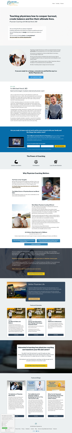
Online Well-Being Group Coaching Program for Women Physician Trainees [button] (23, 241)
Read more (8, 420)
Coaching (57, 3)
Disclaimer (28, 428)
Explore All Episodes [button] (34, 298)
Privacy (23, 428)
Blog (36, 428)
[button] (8, 429)
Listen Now (16, 334)
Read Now (16, 416)
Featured (55, 428)
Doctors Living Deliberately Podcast (45, 428)
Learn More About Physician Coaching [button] (36, 365)
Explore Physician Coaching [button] (36, 273)
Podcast (62, 3)
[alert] (8, 423)
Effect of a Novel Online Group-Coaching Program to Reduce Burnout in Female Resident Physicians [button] (48, 241)
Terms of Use (17, 428)
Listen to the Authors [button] (36, 244)
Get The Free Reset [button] (60, 146)
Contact (32, 428)
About (53, 3)
